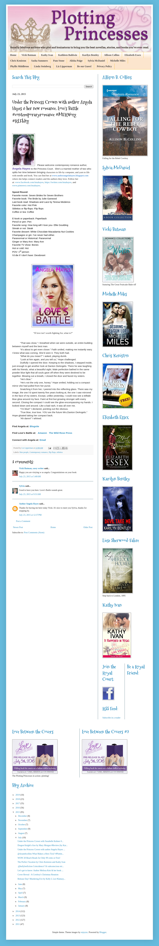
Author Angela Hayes (29, 504)
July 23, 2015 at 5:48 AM (30, 476)
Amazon (42, 433)
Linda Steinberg (42, 66)
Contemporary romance (39, 452)
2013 (18, 915)
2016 (18, 808)
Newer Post (18, 527)
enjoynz (84, 932)
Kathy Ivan (47, 55)
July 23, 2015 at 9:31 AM (30, 494)
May (20, 888)
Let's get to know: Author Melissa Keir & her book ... (40, 870)
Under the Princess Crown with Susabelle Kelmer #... (40, 841)
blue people (24, 452)
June (20, 884)
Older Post (88, 527)
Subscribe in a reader (111, 718)
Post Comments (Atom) (34, 532)
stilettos (60, 452)
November (23, 820)
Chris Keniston (18, 60)
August (21, 833)
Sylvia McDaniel (96, 60)
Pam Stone (58, 60)
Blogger (102, 932)
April (20, 893)
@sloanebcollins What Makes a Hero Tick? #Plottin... (41, 854)
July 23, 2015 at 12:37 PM (30, 515)
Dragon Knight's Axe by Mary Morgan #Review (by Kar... (43, 845)
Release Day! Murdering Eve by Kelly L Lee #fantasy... (41, 879)
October (22, 824)
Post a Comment (23, 521)
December (22, 816)
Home (13, 55)
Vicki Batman (29, 55)
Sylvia (22, 486)
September (23, 829)
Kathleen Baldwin (67, 55)
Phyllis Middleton (19, 66)
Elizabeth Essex (133, 55)
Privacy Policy (104, 66)
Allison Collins (111, 55)
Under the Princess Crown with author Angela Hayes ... (41, 849)
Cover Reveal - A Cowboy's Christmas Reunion (38, 874)
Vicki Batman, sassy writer (31, 468)
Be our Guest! (84, 66)
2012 (18, 920)
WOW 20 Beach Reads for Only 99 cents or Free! (39, 858)
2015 (18, 812)
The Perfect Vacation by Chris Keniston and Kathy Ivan (41, 862)
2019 (18, 795)
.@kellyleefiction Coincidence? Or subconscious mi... (41, 866)
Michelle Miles (117, 60)
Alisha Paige (76, 60)
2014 (18, 911)
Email (43, 440)
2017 (18, 803)
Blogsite (34, 426)
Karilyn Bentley (90, 55)
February (22, 901)
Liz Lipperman (64, 66)
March (21, 897)
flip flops (52, 452)
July (20, 837)
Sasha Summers (39, 60)
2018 (18, 799)
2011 (18, 924)
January (21, 906)
